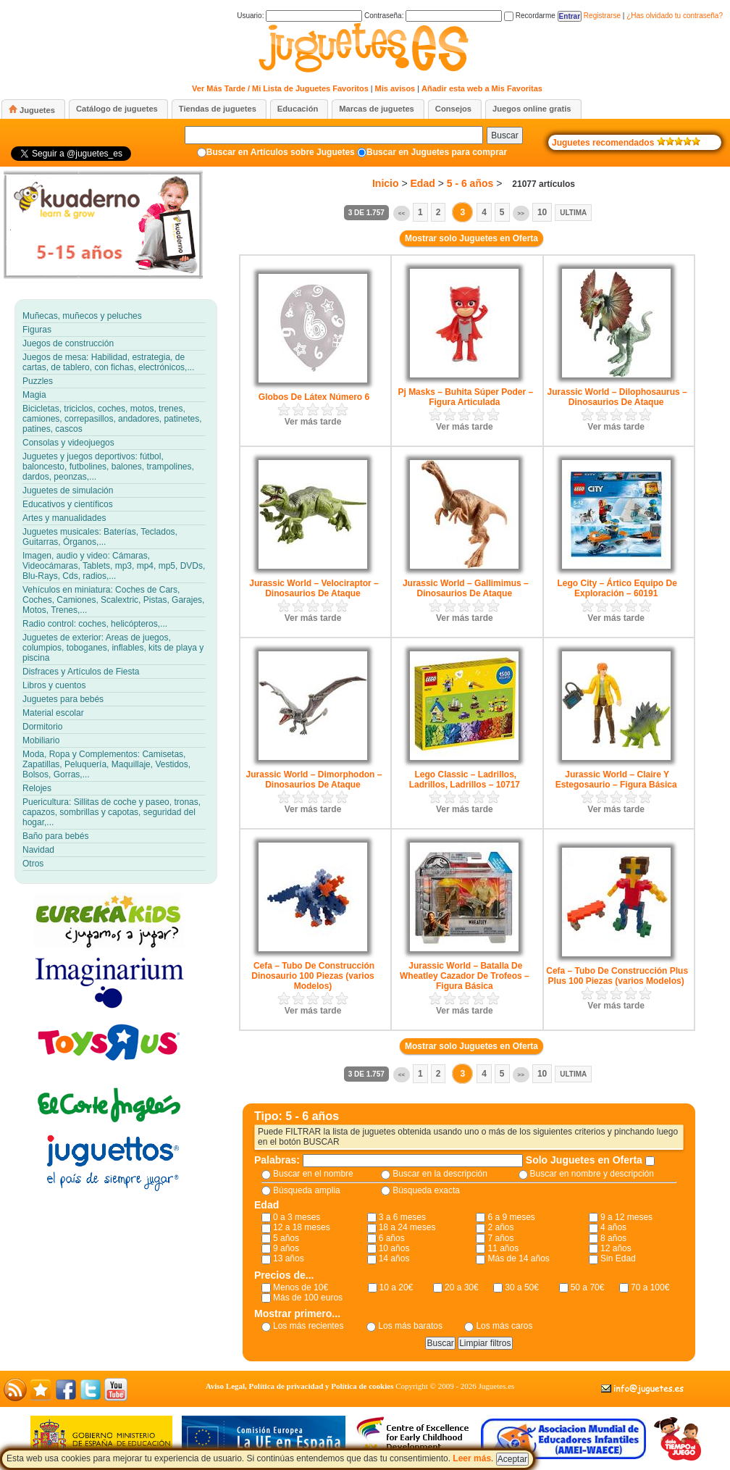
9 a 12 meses (626, 1217)
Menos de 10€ (300, 1287)
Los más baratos (410, 1326)
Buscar (504, 135)
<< (401, 213)
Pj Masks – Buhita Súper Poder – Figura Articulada (465, 397)
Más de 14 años (518, 1258)
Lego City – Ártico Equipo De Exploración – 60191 (616, 588)
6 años (392, 1238)
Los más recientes (308, 1326)
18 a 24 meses (407, 1227)
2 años (500, 1227)
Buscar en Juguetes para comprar (436, 152)
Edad (423, 183)
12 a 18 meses (301, 1227)
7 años (500, 1238)
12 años (616, 1248)
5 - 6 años (470, 183)
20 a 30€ (462, 1287)
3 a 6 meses (402, 1217)
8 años (613, 1238)
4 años (613, 1227)
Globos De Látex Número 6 (314, 397)
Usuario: (299, 16)
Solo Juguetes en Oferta (585, 1160)
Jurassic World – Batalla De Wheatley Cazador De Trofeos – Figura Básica (464, 976)
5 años (286, 1238)
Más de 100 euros (308, 1297)
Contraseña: (433, 16)
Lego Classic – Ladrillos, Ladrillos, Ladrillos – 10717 (464, 779)
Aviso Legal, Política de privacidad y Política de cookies (300, 1386)
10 (542, 212)
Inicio (385, 183)
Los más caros (504, 1326)
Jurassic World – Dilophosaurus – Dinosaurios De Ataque (617, 397)
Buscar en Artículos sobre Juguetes (280, 152)
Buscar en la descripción (440, 1174)
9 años (286, 1248)
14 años (394, 1258)
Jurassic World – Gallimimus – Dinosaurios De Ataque (466, 588)
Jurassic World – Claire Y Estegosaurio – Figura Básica (616, 779)
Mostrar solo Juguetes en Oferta (471, 238)
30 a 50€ (522, 1287)
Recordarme (529, 16)
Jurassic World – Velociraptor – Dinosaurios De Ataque (314, 588)
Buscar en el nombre (313, 1174)
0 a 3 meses (296, 1217)
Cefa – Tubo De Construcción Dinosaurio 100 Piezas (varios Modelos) (312, 976)
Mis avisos (395, 88)
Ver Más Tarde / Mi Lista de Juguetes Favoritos (280, 88)
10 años (394, 1248)
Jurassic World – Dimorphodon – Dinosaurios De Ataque (314, 779)
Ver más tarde (313, 422)
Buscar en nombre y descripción (592, 1174)
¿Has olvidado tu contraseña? (674, 16)
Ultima (573, 213)
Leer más (472, 1458)
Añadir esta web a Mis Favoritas (481, 88)
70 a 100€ (650, 1287)
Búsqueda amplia (306, 1190)
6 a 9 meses (510, 1217)
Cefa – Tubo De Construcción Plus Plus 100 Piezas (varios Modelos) (617, 976)
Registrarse (602, 16)
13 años (288, 1258)
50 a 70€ (588, 1287)
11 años (503, 1248)
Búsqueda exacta (426, 1190)
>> (521, 213)
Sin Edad (618, 1258)
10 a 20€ (396, 1287)
